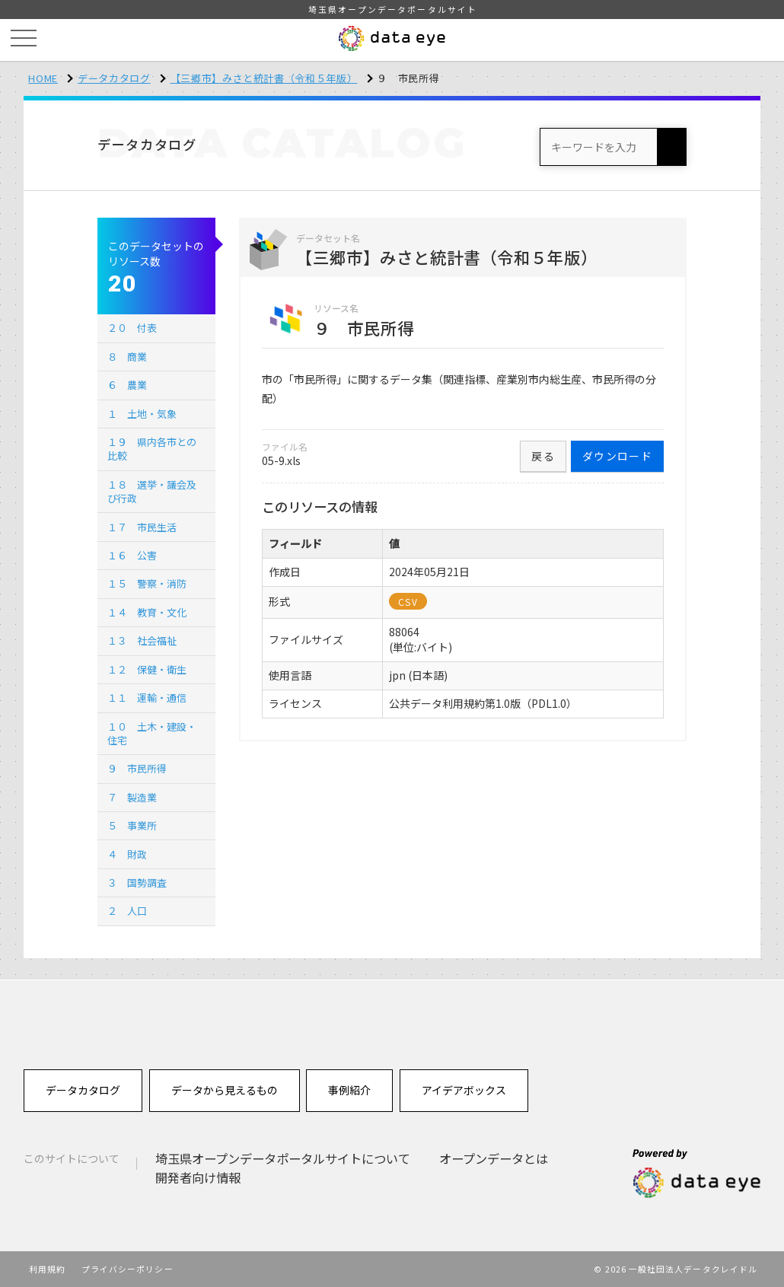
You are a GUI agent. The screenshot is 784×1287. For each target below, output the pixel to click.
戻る (543, 456)
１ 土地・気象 (142, 413)
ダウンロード (617, 456)
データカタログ (114, 78)
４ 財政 (127, 854)
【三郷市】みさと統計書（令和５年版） (264, 78)
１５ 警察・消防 (146, 583)
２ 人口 (127, 910)
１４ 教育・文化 (146, 612)
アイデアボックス (464, 1089)
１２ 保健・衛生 (146, 669)
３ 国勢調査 (137, 882)
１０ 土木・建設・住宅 (151, 733)
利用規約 (47, 1269)
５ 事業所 (132, 825)
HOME (43, 78)
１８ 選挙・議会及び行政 (151, 491)
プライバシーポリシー (127, 1269)
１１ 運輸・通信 (146, 697)
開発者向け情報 (198, 1177)
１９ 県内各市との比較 (151, 449)
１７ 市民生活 (142, 527)
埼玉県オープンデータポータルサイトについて (282, 1158)
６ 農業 (127, 384)
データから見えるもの (224, 1089)
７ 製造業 (132, 797)
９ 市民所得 (137, 768)
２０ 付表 (132, 327)
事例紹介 (349, 1089)
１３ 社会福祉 (142, 640)
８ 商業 (127, 356)
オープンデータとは (493, 1158)
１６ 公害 (132, 555)
